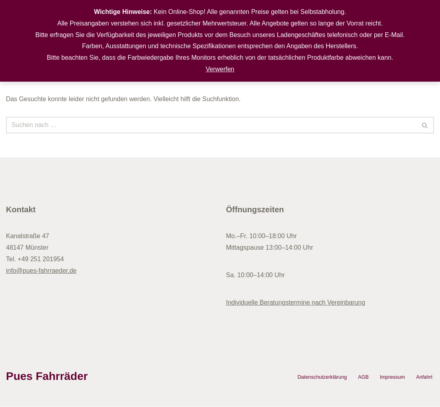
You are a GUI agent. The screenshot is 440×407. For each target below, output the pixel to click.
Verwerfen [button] (219, 69)
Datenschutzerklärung (321, 377)
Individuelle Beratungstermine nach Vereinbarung (296, 302)
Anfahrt (424, 377)
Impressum (392, 377)
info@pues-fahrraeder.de (41, 270)
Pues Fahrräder (47, 376)
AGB (363, 377)
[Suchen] (211, 125)
